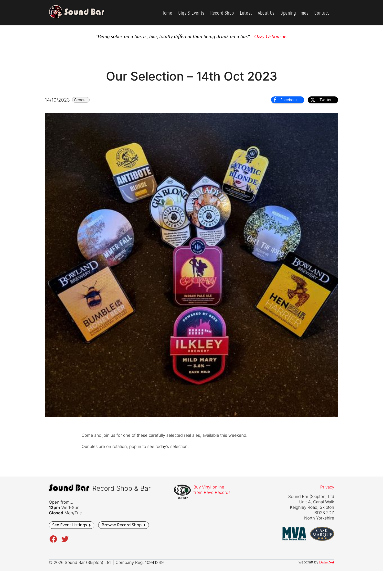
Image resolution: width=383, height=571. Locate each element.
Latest (246, 13)
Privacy (327, 487)
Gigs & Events (191, 13)
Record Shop (222, 13)
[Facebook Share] (287, 99)
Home (166, 13)
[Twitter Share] (323, 99)
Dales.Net (326, 562)
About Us (266, 13)
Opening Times (294, 13)
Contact (321, 13)
